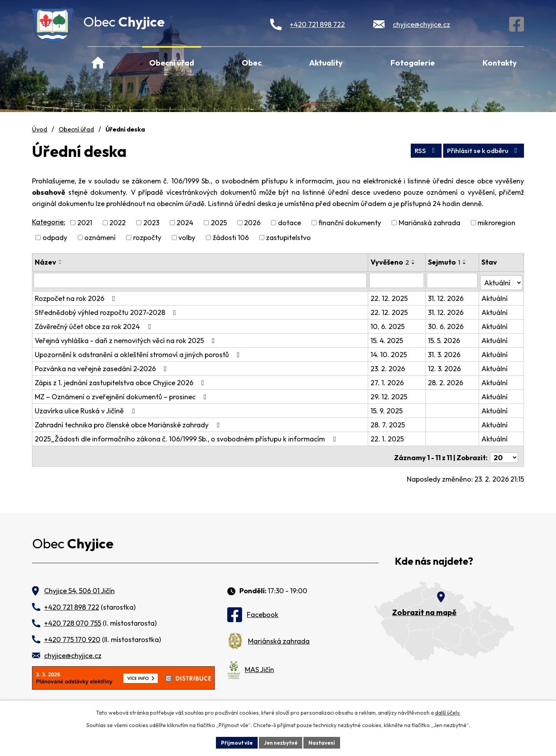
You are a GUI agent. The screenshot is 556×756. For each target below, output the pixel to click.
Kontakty (500, 63)
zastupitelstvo (288, 237)
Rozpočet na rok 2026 (76, 296)
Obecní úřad (171, 63)
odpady (55, 237)
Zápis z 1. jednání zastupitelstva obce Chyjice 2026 (121, 380)
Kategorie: (48, 221)
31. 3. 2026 (445, 352)
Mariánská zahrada (429, 222)
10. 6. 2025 (388, 324)
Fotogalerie (412, 63)
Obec (252, 63)
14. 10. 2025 (389, 352)
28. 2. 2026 (446, 380)
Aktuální (495, 296)
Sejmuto (445, 262)
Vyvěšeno (390, 262)
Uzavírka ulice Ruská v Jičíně (86, 408)
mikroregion (496, 222)
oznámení (100, 237)
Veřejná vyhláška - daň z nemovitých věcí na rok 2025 (126, 338)
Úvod (98, 61)
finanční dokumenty (349, 222)
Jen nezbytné (280, 741)
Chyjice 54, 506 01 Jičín (79, 586)
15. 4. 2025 (387, 338)
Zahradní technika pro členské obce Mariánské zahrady (129, 422)
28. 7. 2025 (388, 422)
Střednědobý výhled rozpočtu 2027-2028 (107, 310)
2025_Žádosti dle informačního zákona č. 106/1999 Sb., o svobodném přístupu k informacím (187, 436)
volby (186, 237)
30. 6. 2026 (447, 324)
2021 (84, 222)
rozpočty (147, 237)
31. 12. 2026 (447, 296)
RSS (415, 149)
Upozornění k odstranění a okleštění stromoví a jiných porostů (139, 352)
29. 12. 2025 (389, 394)
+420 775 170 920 (72, 634)
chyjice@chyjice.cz (421, 24)
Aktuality (326, 63)
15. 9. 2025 (387, 408)
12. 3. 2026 (445, 366)
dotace (289, 222)
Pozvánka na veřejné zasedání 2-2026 (102, 366)
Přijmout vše (233, 741)
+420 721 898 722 (317, 24)
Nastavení (325, 741)
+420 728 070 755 (72, 618)
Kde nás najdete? (434, 556)
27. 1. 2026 (388, 380)
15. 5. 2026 (445, 338)
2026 (252, 222)
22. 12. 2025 (389, 296)
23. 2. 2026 (388, 366)
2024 (184, 222)
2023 (151, 222)
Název (45, 262)
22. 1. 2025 (388, 436)
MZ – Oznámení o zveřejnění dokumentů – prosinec (122, 394)
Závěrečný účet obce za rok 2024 (94, 324)
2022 (117, 222)
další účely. (447, 711)
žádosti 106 (231, 237)
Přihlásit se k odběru (479, 149)
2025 (219, 222)
